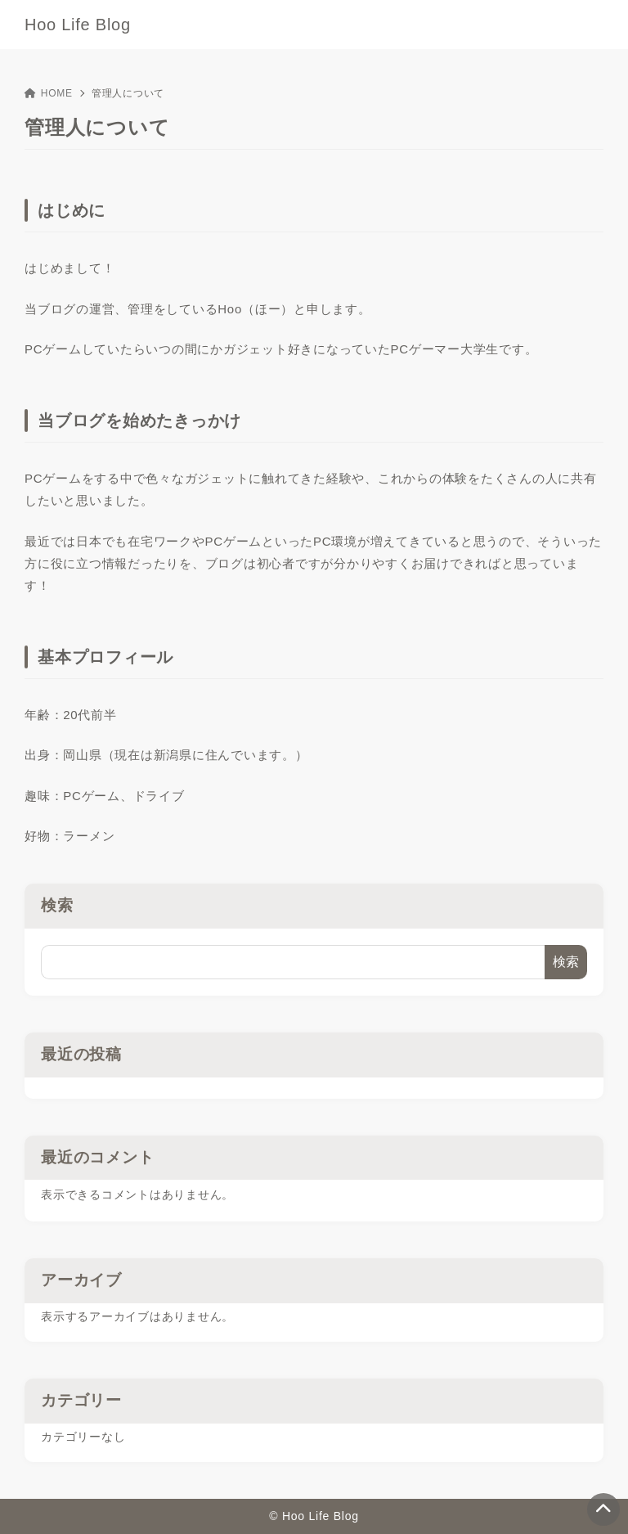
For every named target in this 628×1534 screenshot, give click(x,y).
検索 (57, 905)
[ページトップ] (603, 1509)
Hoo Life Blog (78, 25)
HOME (49, 93)
